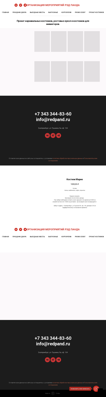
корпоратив (66, 12)
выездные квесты (37, 12)
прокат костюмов (96, 12)
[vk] (16, 6)
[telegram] (25, 6)
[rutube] (20, 6)
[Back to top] (100, 390)
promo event (80, 12)
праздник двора (19, 12)
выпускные (53, 12)
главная (5, 12)
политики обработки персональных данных (68, 158)
